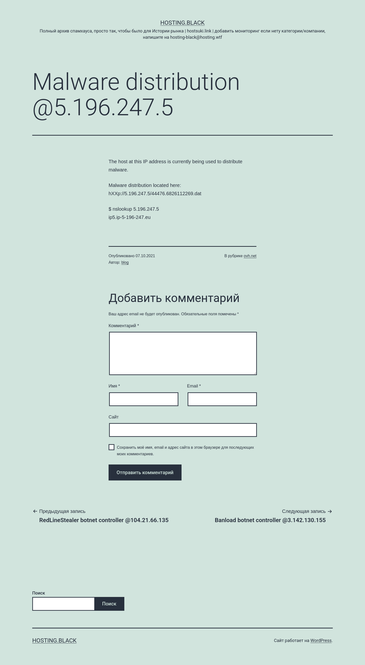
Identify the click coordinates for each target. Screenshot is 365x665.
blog (125, 262)
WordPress (321, 640)
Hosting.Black (182, 22)
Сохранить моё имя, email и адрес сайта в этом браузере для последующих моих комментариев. (185, 450)
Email (194, 386)
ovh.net (250, 256)
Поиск (38, 592)
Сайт (114, 417)
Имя (114, 386)
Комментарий (124, 325)
